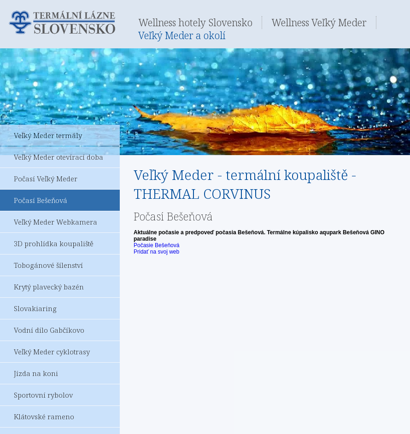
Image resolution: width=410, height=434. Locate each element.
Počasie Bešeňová (156, 245)
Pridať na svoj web (156, 252)
